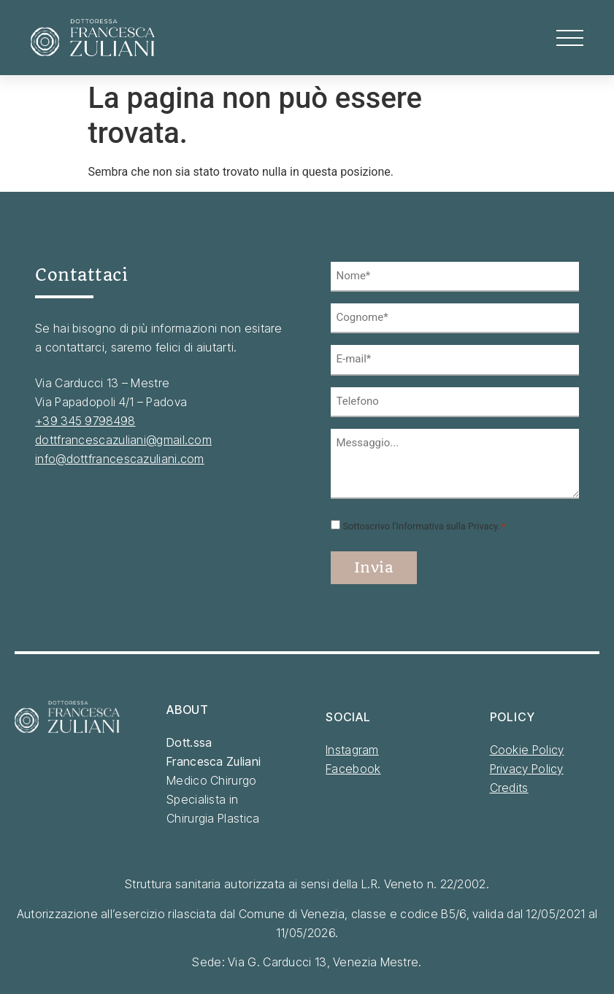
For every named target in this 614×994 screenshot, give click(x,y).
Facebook (353, 766)
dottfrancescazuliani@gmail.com (123, 439)
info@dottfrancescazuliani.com (119, 458)
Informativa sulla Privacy (447, 524)
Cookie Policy (527, 747)
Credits (509, 785)
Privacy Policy (527, 766)
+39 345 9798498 (85, 420)
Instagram (352, 747)
